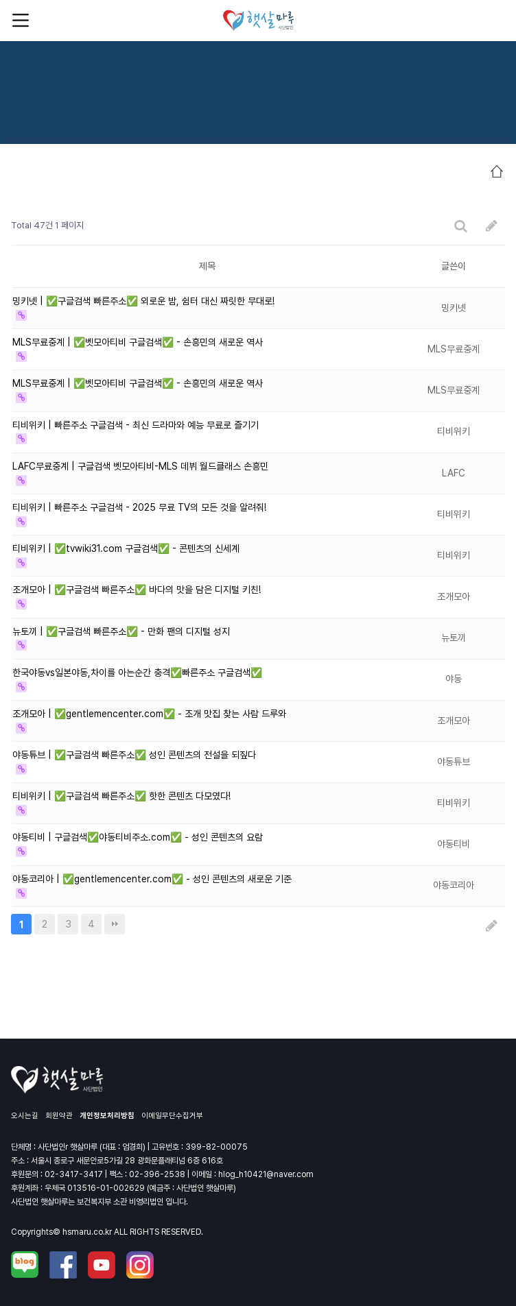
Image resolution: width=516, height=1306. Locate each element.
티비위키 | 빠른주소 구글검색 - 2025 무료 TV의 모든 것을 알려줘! (139, 507)
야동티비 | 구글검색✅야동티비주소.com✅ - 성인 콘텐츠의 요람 (137, 837)
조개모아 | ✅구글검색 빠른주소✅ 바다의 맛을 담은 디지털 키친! (136, 589)
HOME (497, 171)
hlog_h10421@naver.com (266, 1174)
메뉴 (20, 20)
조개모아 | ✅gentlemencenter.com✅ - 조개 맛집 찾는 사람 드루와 (149, 713)
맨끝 (114, 924)
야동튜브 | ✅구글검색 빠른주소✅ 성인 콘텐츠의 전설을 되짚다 (134, 754)
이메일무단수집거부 (172, 1115)
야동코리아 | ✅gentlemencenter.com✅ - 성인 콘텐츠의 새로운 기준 (152, 878)
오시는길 (24, 1115)
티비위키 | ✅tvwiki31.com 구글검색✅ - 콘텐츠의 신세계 (125, 548)
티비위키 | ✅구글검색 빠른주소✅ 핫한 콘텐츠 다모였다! (121, 795)
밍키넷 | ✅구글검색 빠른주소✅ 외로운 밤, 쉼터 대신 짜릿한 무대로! (143, 300)
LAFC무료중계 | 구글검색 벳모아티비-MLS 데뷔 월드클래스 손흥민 (140, 466)
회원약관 (59, 1115)
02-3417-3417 (74, 1174)
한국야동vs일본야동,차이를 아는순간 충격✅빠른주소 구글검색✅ (137, 672)
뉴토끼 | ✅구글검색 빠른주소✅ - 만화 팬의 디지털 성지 (121, 631)
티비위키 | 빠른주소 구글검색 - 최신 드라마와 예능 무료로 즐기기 (135, 425)
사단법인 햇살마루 (258, 20)
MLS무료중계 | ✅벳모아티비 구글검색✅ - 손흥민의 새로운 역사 (137, 342)
